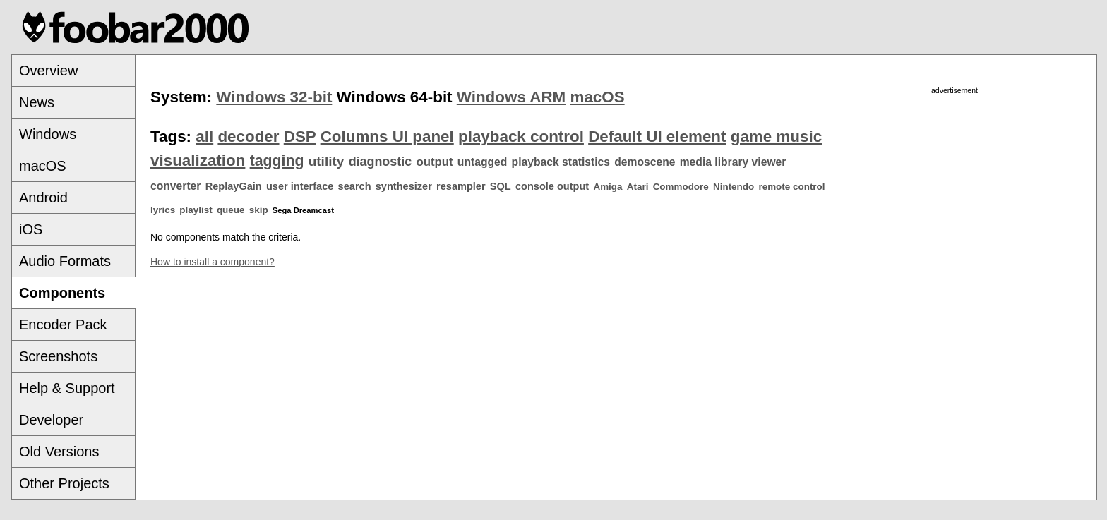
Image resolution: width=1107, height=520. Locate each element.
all (204, 136)
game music (776, 136)
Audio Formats (65, 261)
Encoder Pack (63, 324)
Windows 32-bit (274, 97)
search (354, 186)
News (36, 102)
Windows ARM (511, 97)
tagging (277, 160)
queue (231, 210)
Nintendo (733, 186)
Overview (48, 70)
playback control (521, 136)
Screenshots (58, 356)
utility (327, 161)
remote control (791, 186)
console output (552, 186)
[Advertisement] (954, 195)
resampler (461, 186)
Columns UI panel (387, 136)
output (434, 162)
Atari (638, 186)
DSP (300, 136)
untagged (482, 162)
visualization (197, 160)
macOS (42, 166)
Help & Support (67, 388)
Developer (51, 420)
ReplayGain (233, 186)
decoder (248, 136)
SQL (500, 186)
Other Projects (64, 483)
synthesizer (404, 186)
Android (43, 197)
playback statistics (561, 162)
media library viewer (733, 162)
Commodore (681, 186)
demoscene (644, 162)
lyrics (162, 210)
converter (175, 186)
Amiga (607, 186)
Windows (47, 134)
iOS (30, 229)
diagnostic (380, 162)
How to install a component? (212, 261)
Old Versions (59, 451)
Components (62, 293)
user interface (299, 186)
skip (258, 210)
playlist (195, 210)
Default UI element (657, 136)
